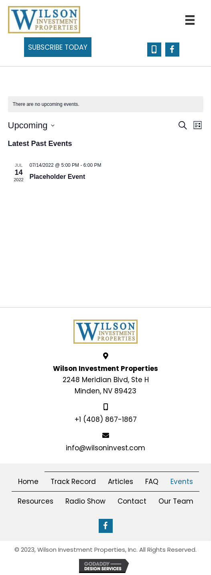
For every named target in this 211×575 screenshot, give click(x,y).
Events (181, 481)
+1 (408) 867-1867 (106, 419)
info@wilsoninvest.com (105, 448)
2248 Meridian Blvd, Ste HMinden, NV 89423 (105, 380)
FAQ (151, 481)
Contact (132, 501)
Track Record (73, 481)
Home (28, 481)
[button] (57, 47)
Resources (35, 501)
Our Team (175, 501)
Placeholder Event (57, 176)
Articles (120, 481)
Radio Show (85, 501)
